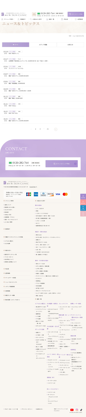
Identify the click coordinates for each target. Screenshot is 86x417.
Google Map (33, 187)
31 (48, 129)
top (70, 36)
